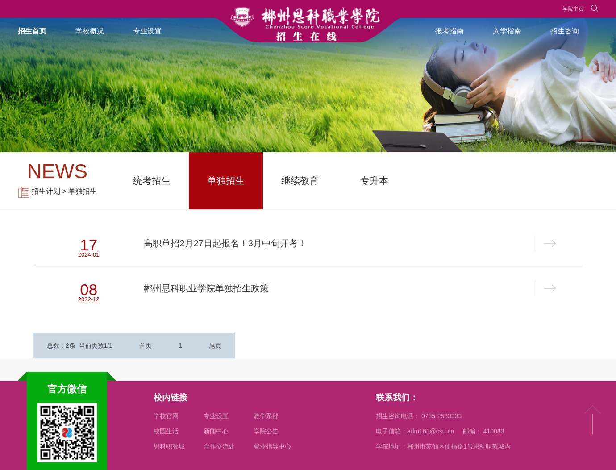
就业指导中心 (272, 446)
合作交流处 (219, 446)
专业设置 (216, 416)
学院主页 (573, 9)
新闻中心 (216, 431)
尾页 (215, 345)
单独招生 (82, 191)
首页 (145, 345)
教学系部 (266, 416)
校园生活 (166, 431)
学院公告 (266, 431)
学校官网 (166, 416)
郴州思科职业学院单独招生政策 (206, 288)
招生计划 (46, 191)
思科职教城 (169, 446)
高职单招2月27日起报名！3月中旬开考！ (225, 243)
